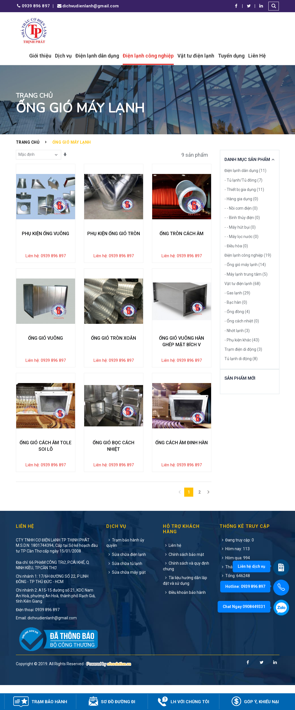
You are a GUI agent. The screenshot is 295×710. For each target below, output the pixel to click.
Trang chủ (28, 142)
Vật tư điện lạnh (195, 56)
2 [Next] (199, 517)
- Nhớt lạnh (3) (237, 330)
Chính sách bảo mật (183, 579)
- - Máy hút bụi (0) (240, 227)
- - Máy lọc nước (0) (241, 236)
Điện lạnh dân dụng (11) (245, 170)
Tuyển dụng (231, 56)
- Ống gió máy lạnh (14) (245, 264)
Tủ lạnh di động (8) (241, 358)
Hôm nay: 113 (235, 573)
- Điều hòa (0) (236, 246)
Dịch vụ (63, 56)
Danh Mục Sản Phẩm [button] (247, 159)
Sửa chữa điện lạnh (126, 579)
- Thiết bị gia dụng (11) (244, 189)
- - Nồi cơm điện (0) (241, 208)
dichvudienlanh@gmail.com (87, 6)
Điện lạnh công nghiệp (148, 56)
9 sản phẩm (194, 155)
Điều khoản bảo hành (184, 617)
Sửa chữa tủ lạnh (124, 588)
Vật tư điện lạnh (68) (242, 283)
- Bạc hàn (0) (235, 302)
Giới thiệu (40, 56)
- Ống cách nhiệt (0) (241, 321)
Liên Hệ (257, 56)
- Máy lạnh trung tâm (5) (246, 274)
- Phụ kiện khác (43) (241, 340)
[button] (274, 6)
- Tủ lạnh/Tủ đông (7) (243, 180)
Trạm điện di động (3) (243, 349)
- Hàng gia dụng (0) (241, 199)
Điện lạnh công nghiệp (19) (247, 255)
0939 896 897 (33, 6)
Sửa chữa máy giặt (126, 597)
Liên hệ (172, 570)
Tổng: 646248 (235, 600)
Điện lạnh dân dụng (97, 56)
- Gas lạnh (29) (237, 293)
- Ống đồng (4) (237, 311)
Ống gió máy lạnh (71, 142)
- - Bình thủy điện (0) (242, 217)
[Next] (208, 516)
